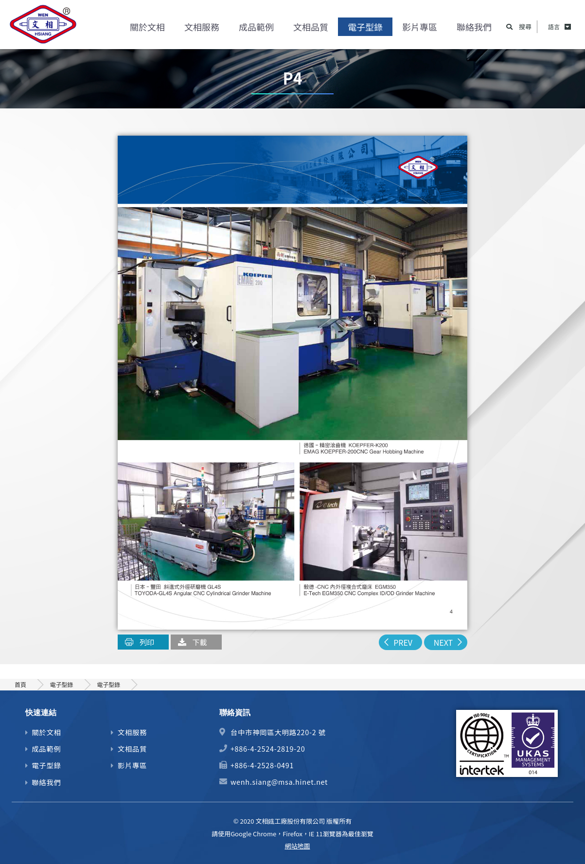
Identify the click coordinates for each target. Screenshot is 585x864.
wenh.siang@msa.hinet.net (279, 781)
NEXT (443, 642)
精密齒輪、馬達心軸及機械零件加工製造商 (44, 27)
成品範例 (256, 26)
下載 (200, 642)
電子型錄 (365, 26)
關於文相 (147, 26)
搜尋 (525, 26)
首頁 (20, 684)
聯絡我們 (474, 26)
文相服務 (201, 26)
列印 (147, 642)
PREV (402, 642)
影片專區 (419, 26)
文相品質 (310, 26)
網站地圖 (297, 845)
